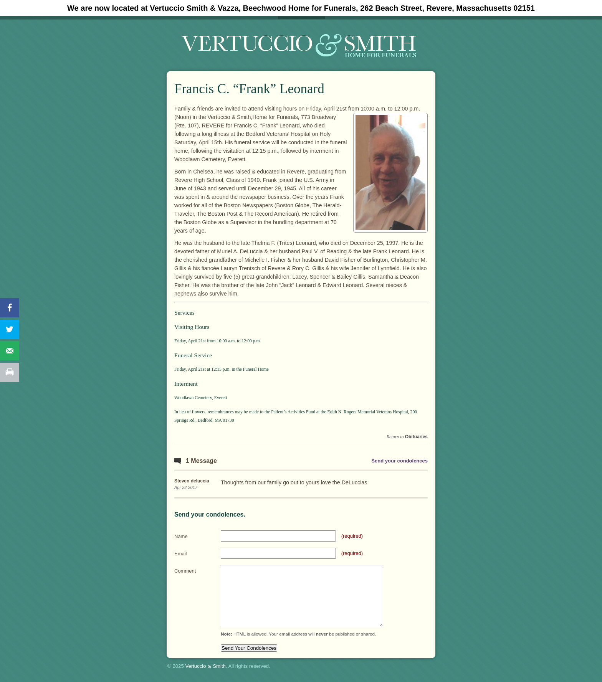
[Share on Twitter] (9, 329)
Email (180, 553)
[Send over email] (9, 350)
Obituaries (416, 436)
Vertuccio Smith (205, 666)
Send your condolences (399, 461)
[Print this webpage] (9, 372)
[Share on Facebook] (9, 307)
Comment (185, 571)
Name (181, 536)
